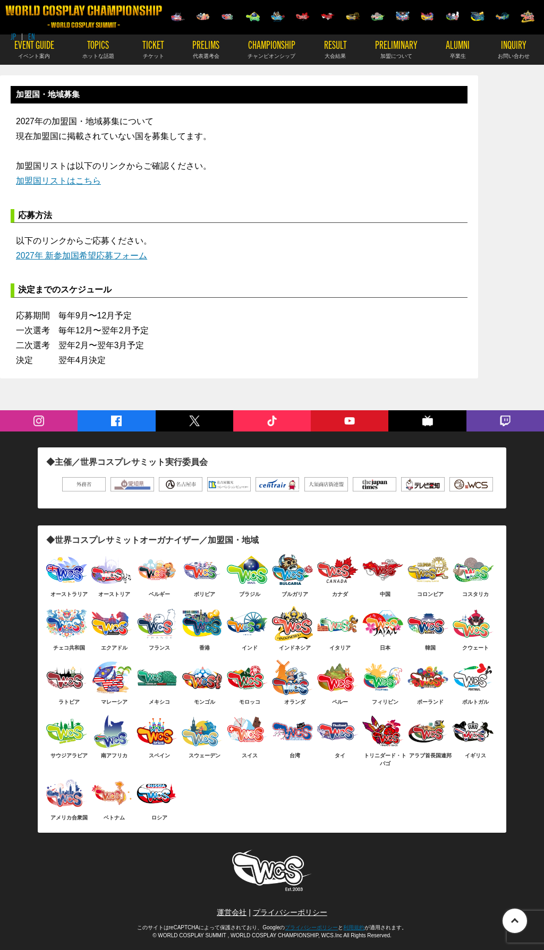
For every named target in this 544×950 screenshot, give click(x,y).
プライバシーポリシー (290, 912)
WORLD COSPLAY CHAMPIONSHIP (83, 16)
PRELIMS (205, 48)
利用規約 (353, 927)
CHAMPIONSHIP (271, 48)
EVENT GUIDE (34, 48)
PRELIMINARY (396, 48)
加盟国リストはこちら (58, 180)
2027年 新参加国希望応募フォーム (81, 255)
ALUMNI (458, 48)
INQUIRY (514, 48)
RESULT (335, 48)
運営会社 (231, 912)
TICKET (153, 48)
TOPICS (98, 48)
